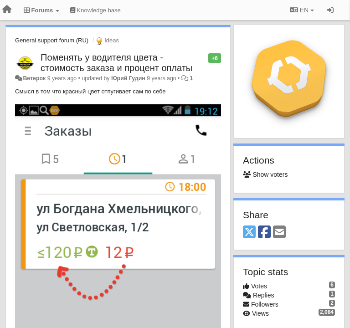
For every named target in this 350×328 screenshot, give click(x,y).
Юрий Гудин (128, 78)
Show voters (265, 174)
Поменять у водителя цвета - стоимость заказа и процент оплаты (116, 62)
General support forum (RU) (51, 40)
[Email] (279, 233)
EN (302, 10)
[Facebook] (264, 233)
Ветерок (34, 78)
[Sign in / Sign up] (330, 10)
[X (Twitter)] (249, 233)
